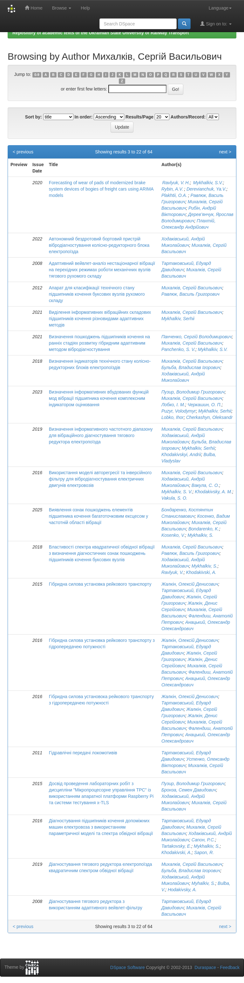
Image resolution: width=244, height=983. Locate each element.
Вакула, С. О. (205, 485)
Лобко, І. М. (173, 404)
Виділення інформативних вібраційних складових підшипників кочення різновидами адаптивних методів (100, 318)
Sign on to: (216, 23)
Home (33, 7)
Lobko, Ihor (172, 417)
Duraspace (205, 967)
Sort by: (33, 116)
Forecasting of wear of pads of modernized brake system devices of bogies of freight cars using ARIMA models (101, 189)
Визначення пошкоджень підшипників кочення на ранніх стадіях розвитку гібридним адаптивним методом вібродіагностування (99, 343)
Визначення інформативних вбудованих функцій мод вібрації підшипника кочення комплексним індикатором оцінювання (99, 398)
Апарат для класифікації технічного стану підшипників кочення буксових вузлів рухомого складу (97, 294)
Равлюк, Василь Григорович (190, 294)
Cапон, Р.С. (203, 839)
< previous (23, 151)
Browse (61, 7)
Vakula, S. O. (174, 498)
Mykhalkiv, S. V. (177, 491)
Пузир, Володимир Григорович (193, 391)
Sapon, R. (204, 852)
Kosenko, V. (173, 535)
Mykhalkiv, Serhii (177, 318)
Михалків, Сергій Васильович (191, 287)
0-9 (36, 75)
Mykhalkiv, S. (200, 535)
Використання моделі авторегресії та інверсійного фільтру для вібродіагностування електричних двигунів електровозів (100, 479)
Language (220, 7)
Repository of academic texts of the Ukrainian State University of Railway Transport (100, 32)
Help (85, 7)
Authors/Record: (188, 116)
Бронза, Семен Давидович (188, 789)
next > (225, 151)
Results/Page (139, 116)
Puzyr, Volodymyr (178, 411)
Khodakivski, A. (201, 572)
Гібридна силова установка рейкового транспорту (100, 584)
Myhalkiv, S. (203, 883)
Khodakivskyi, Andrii (181, 454)
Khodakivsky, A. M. (213, 491)
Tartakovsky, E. (176, 846)
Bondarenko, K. (203, 528)
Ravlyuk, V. (172, 572)
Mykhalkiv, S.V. (207, 182)
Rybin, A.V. (172, 189)
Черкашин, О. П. (204, 404)
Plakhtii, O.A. (174, 195)
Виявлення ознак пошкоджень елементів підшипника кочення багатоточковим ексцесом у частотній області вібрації (98, 516)
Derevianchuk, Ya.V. (206, 189)
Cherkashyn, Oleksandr (209, 417)
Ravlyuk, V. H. (175, 182)
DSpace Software (127, 967)
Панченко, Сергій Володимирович (196, 336)
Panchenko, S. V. (178, 349)
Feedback (230, 967)
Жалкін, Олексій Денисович (189, 584)
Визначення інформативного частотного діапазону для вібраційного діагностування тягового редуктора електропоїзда (101, 435)
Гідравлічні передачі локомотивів (83, 752)
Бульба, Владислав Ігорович (190, 367)
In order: (84, 116)
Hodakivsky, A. (182, 889)
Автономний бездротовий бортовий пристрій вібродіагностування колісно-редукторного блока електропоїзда (99, 245)
